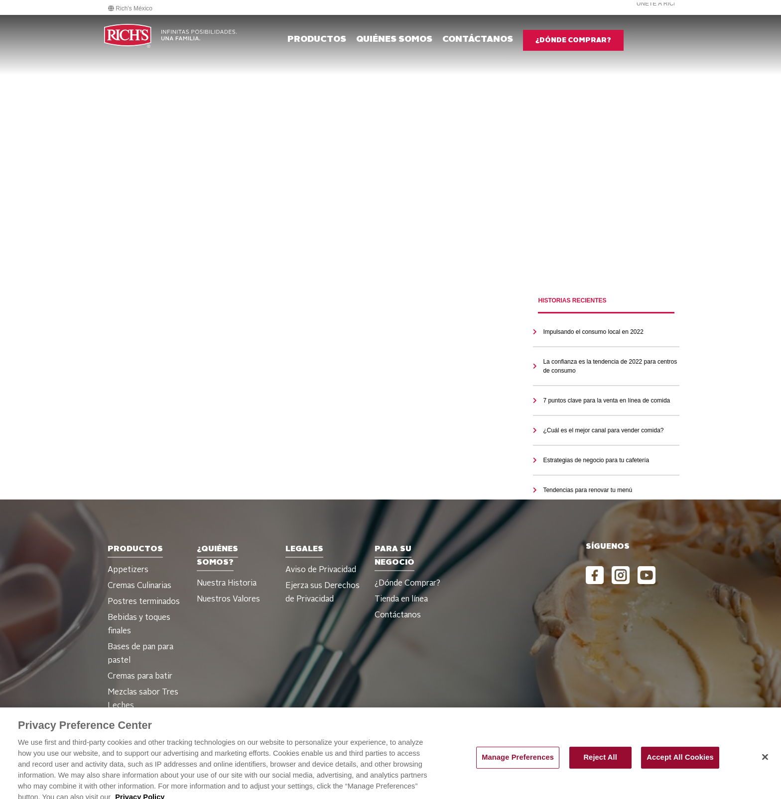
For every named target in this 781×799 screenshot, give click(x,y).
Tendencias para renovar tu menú (587, 490)
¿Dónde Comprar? (407, 584)
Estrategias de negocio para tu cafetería (596, 460)
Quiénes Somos (394, 39)
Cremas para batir (140, 677)
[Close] (765, 765)
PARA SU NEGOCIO (394, 556)
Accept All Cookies (680, 766)
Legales (304, 549)
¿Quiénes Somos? (217, 556)
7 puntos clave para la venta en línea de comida (606, 400)
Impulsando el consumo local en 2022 (593, 331)
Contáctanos (398, 615)
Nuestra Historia (227, 584)
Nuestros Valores (228, 599)
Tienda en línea (401, 599)
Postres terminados (144, 602)
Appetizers (128, 570)
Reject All (600, 766)
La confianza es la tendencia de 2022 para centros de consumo (610, 366)
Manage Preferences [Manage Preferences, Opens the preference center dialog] (518, 766)
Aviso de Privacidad (320, 570)
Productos (316, 39)
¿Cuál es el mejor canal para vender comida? (603, 430)
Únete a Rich (657, 3)
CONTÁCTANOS (477, 39)
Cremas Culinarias (139, 586)
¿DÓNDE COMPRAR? (573, 40)
